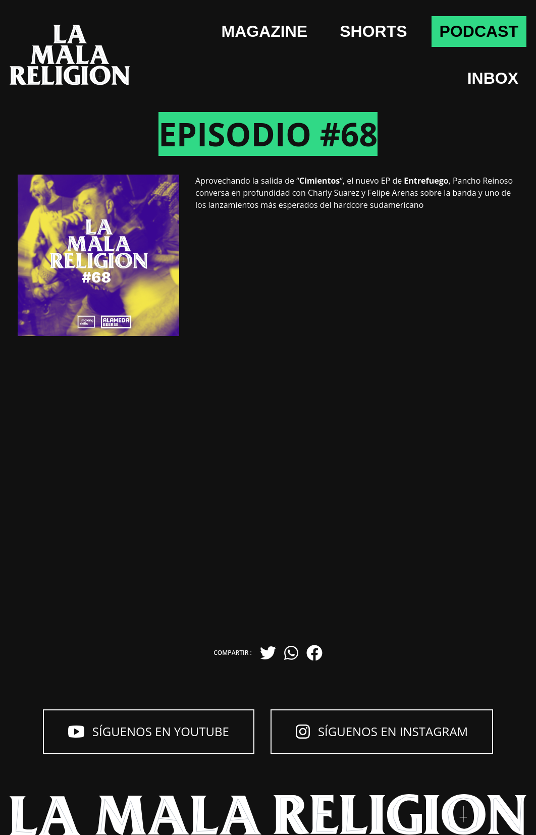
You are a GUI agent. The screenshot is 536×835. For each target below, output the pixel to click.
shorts (373, 31)
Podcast (479, 31)
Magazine (265, 31)
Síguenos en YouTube (148, 731)
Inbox (492, 78)
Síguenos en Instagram (382, 731)
